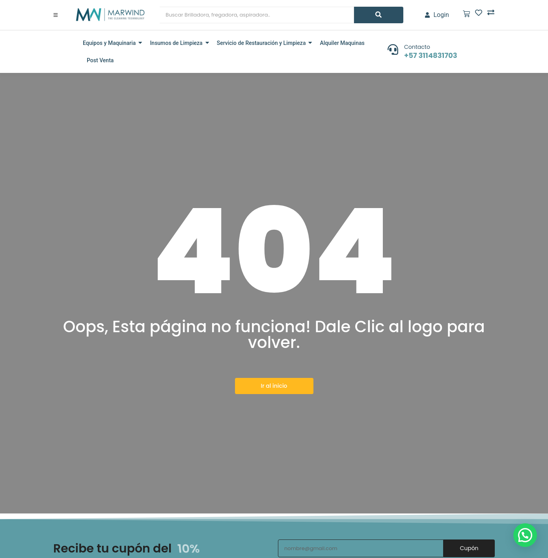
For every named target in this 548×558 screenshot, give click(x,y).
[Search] (257, 15)
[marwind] (109, 14)
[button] (525, 535)
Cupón (469, 548)
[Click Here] (55, 15)
